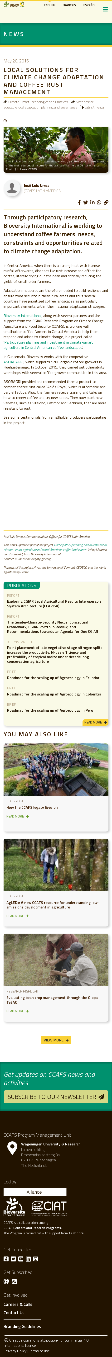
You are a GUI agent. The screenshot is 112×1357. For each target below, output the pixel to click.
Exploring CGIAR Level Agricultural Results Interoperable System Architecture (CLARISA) (54, 603)
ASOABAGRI (14, 362)
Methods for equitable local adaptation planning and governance (48, 104)
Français (69, 5)
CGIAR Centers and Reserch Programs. (33, 1227)
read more (93, 722)
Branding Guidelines (22, 1326)
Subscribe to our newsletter (52, 1096)
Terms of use (39, 1350)
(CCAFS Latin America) (43, 190)
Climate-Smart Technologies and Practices (38, 101)
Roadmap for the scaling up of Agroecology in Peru (50, 710)
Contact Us (14, 1313)
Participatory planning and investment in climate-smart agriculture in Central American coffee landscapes (48, 344)
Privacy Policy (16, 1350)
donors (78, 1232)
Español (89, 5)
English (49, 5)
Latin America (94, 107)
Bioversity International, (23, 315)
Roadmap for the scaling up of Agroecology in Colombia (54, 694)
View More (53, 1040)
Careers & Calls (18, 1304)
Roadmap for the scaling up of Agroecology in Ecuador (53, 678)
